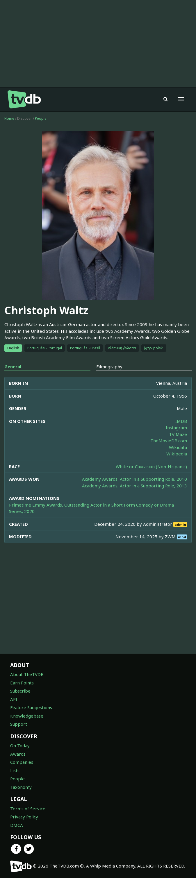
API (13, 699)
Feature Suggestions (31, 707)
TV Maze (178, 434)
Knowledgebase (26, 716)
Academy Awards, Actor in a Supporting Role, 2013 (134, 486)
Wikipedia (176, 454)
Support (18, 724)
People (41, 118)
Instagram (176, 427)
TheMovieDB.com (168, 441)
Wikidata (178, 447)
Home (9, 118)
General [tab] (12, 366)
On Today (20, 745)
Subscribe (20, 691)
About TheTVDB (27, 674)
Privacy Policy (24, 817)
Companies (21, 762)
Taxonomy (21, 787)
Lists (14, 770)
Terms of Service (27, 808)
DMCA (16, 825)
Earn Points (22, 683)
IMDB (181, 421)
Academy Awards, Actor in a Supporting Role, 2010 (134, 479)
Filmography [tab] (109, 366)
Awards (18, 754)
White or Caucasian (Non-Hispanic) (151, 466)
